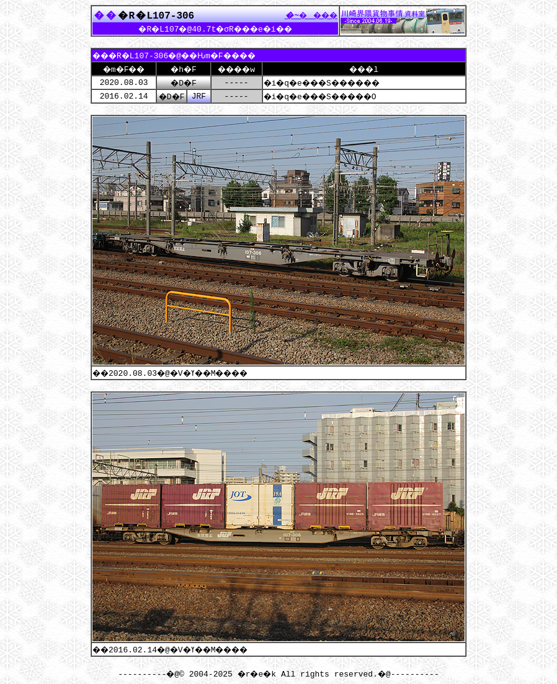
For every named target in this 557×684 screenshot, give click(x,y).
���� (307, 14)
